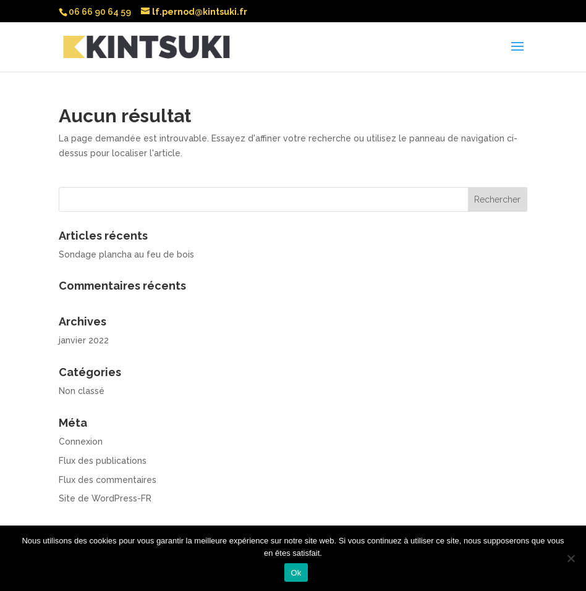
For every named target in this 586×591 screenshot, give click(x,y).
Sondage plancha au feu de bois (126, 254)
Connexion (81, 441)
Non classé (81, 391)
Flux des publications (102, 461)
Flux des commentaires (107, 480)
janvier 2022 (84, 340)
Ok (296, 572)
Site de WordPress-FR (105, 498)
